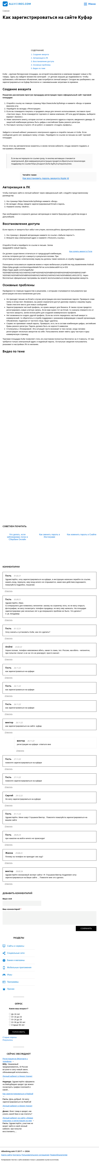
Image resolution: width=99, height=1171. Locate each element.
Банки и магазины (16, 960)
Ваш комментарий (12, 909)
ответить (8, 591)
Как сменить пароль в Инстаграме (49, 535)
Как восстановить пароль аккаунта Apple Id (46, 178)
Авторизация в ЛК (40, 58)
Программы (13, 982)
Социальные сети (15, 953)
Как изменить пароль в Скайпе (81, 534)
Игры (9, 974)
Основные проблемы (42, 65)
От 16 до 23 (16, 1017)
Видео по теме (39, 68)
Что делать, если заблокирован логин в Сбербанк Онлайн (17, 536)
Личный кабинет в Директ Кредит (17, 1076)
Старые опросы (10, 1037)
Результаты (8, 1040)
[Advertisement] (35, 35)
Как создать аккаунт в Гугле (80, 251)
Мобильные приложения (19, 967)
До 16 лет (15, 1014)
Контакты (17, 1155)
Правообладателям (58, 1155)
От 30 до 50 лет (18, 1022)
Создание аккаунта (41, 54)
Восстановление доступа (43, 61)
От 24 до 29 (16, 1019)
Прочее (10, 989)
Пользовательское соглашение (35, 1155)
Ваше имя (7, 898)
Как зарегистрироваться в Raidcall (18, 1094)
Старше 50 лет (17, 1025)
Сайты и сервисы (15, 946)
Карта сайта (6, 1155)
